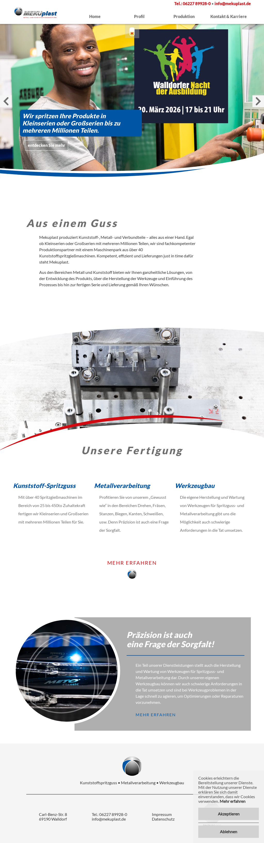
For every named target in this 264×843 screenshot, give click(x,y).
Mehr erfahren (232, 801)
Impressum (162, 814)
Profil (139, 16)
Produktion (184, 16)
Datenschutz (163, 819)
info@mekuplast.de (232, 3)
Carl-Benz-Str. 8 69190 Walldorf (53, 816)
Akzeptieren (229, 814)
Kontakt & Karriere (228, 16)
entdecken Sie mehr (46, 145)
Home (95, 16)
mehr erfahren (132, 563)
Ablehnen (228, 831)
